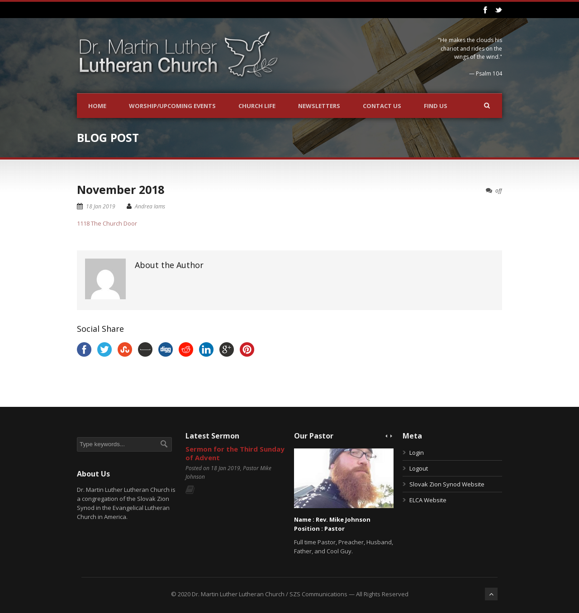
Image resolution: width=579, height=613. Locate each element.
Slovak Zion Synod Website (446, 484)
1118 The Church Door (107, 223)
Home (97, 106)
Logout (418, 468)
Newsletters (319, 106)
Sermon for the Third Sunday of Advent (235, 453)
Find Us (435, 106)
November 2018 (120, 189)
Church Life (256, 106)
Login (416, 452)
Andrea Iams (150, 206)
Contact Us (382, 106)
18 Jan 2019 (100, 206)
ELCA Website (427, 500)
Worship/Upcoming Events (172, 106)
